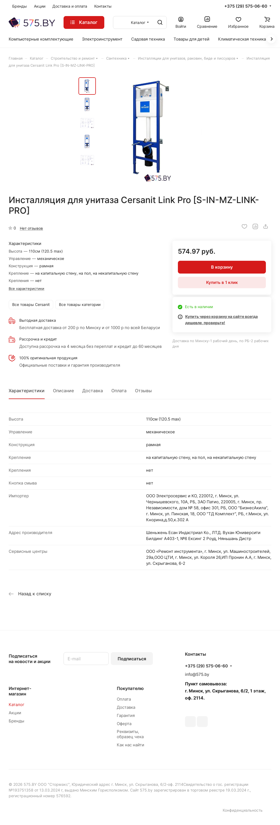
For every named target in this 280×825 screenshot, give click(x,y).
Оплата (119, 390)
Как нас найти (130, 744)
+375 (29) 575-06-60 (245, 6)
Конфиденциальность (243, 810)
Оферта (124, 723)
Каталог (16, 704)
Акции (15, 712)
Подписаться (132, 658)
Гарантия (126, 715)
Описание (63, 390)
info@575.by (197, 674)
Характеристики (27, 390)
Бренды (16, 720)
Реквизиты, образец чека (130, 734)
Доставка (92, 390)
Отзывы (143, 390)
